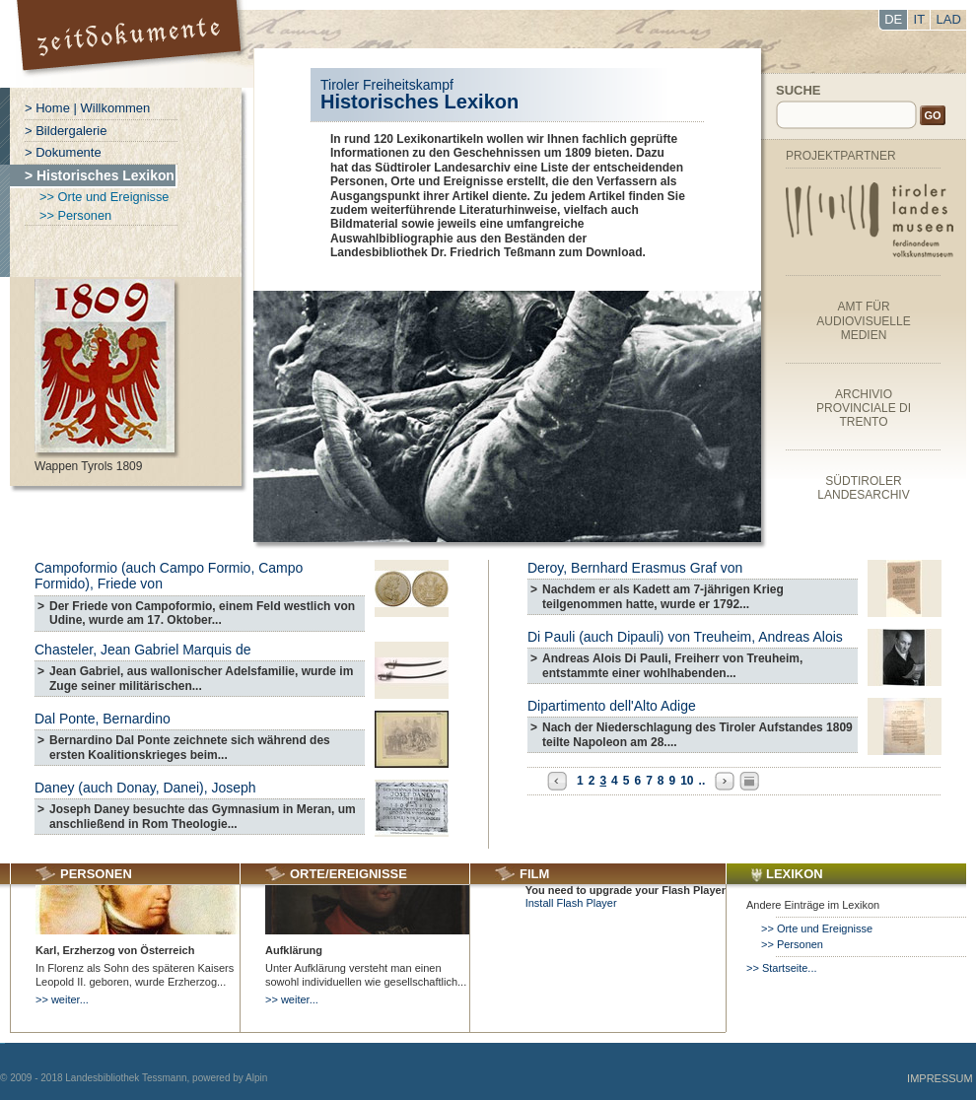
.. (702, 781)
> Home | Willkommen (87, 108)
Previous (557, 781)
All (749, 781)
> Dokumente (63, 152)
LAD (949, 19)
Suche (798, 90)
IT (920, 19)
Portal (131, 44)
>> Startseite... (781, 968)
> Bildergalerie (65, 130)
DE (893, 19)
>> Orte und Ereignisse (104, 196)
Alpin (256, 1077)
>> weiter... (62, 999)
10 (686, 781)
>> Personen (75, 215)
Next (724, 781)
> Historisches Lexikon (99, 175)
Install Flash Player (571, 903)
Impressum (940, 1078)
